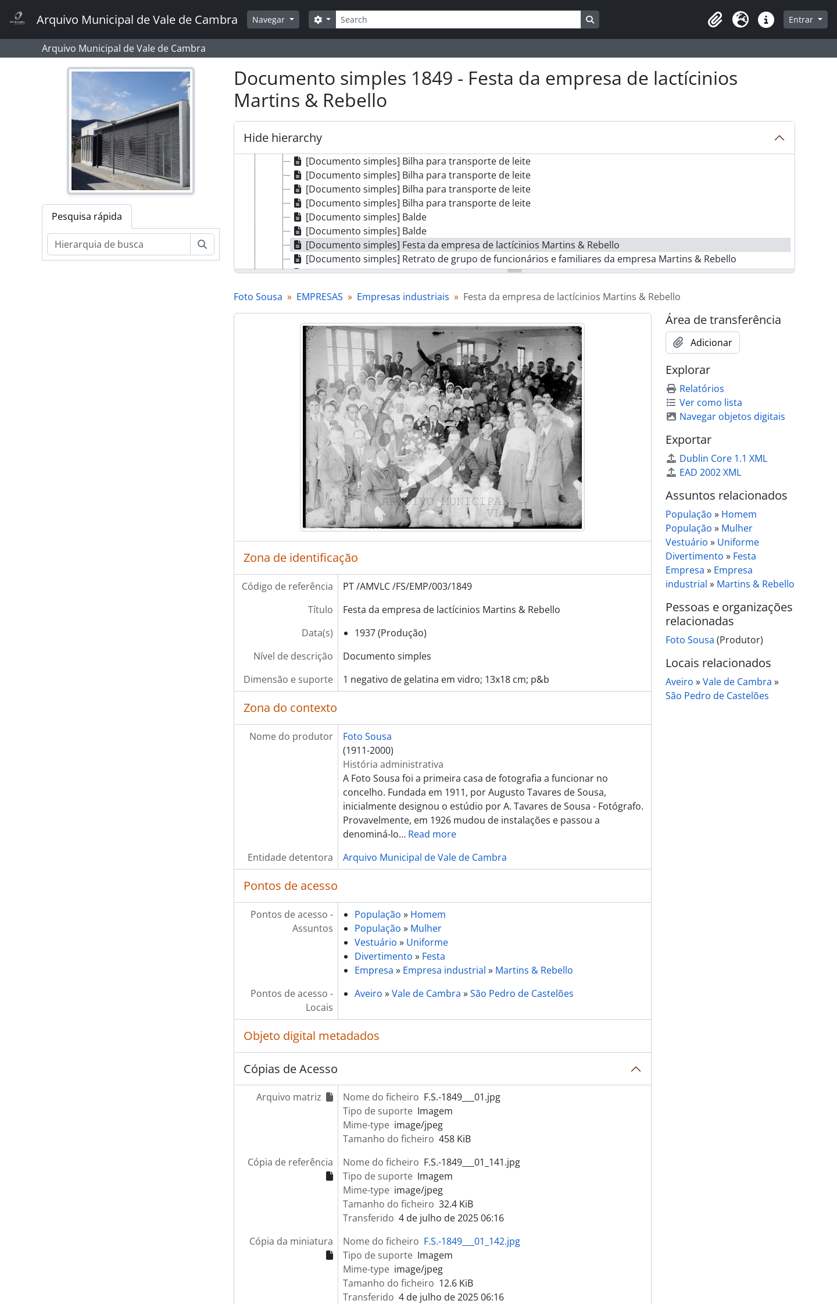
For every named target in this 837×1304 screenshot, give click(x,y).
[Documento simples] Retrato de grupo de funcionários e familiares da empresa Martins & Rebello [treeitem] (513, 259)
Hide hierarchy (283, 137)
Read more (432, 834)
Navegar (269, 19)
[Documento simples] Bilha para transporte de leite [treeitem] (411, 161)
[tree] (514, 212)
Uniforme (427, 942)
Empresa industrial (444, 970)
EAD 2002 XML (703, 472)
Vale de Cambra (426, 993)
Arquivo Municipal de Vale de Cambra (425, 857)
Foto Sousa (258, 296)
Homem (428, 914)
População (378, 914)
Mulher (426, 928)
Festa (433, 956)
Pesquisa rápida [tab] (87, 216)
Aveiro (368, 993)
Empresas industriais (403, 296)
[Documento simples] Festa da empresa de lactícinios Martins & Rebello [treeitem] (455, 245)
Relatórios (695, 388)
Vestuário (376, 942)
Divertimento (384, 956)
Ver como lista (704, 402)
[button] (715, 20)
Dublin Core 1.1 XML (716, 458)
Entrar (802, 19)
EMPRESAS (319, 296)
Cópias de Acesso (291, 1069)
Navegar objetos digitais (725, 416)
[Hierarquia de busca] (119, 244)
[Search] (458, 19)
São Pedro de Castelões (522, 993)
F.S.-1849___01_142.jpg (472, 1241)
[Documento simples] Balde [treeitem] (359, 217)
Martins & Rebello (534, 970)
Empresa (374, 970)
